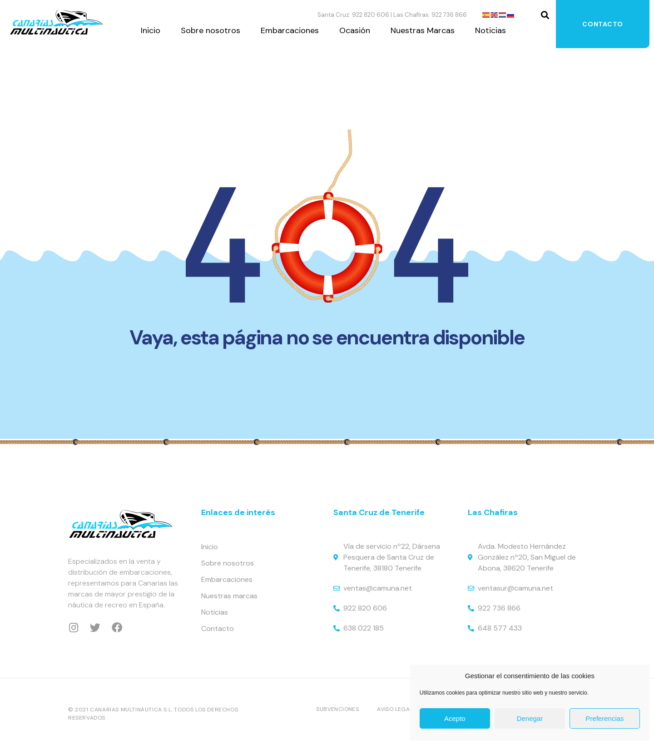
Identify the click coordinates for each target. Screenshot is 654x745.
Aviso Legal (394, 709)
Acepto (455, 718)
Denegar (530, 718)
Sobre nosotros (210, 30)
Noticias (490, 30)
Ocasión (354, 30)
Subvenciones (337, 709)
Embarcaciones (290, 30)
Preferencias (604, 718)
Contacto (602, 24)
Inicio (150, 30)
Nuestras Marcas (423, 30)
